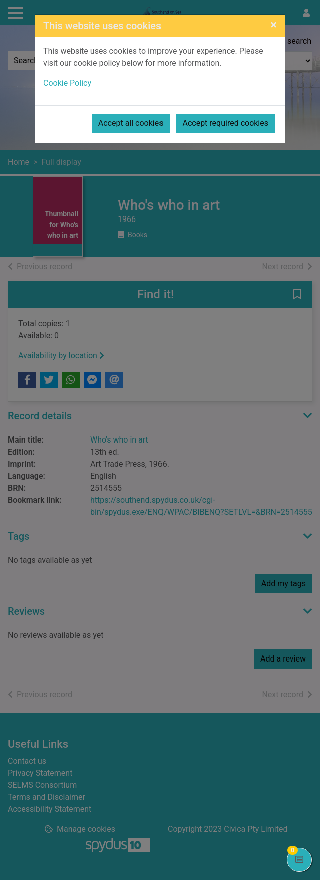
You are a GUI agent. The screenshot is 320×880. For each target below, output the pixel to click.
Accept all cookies (131, 123)
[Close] (273, 25)
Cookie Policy (67, 83)
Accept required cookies (225, 123)
